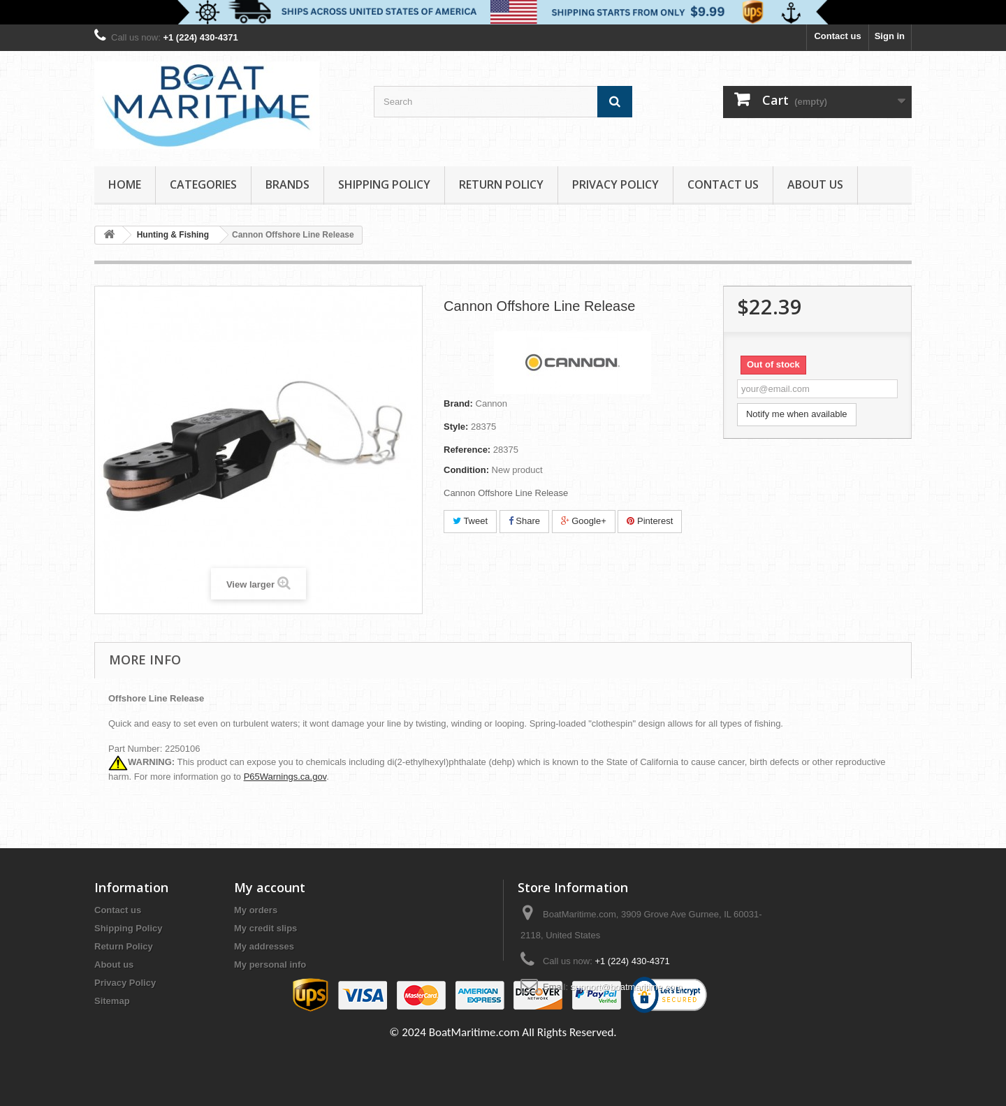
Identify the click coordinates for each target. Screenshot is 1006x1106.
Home (124, 184)
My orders (255, 910)
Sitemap (112, 1001)
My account (269, 887)
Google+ (583, 521)
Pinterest (650, 521)
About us (815, 184)
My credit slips (265, 928)
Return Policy (501, 184)
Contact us (837, 36)
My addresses (264, 946)
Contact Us (723, 184)
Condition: (466, 470)
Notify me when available (796, 414)
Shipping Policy (384, 184)
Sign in (890, 36)
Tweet (470, 521)
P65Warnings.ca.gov (285, 776)
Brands (287, 184)
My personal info (270, 964)
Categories (203, 184)
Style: (456, 426)
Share (524, 521)
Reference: (467, 449)
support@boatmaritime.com (627, 987)
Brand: (458, 403)
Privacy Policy (615, 184)
